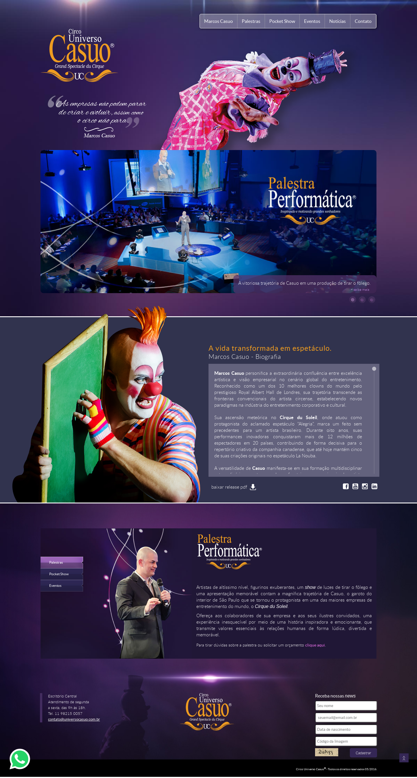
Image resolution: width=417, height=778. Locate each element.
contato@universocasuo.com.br (74, 719)
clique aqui (315, 645)
